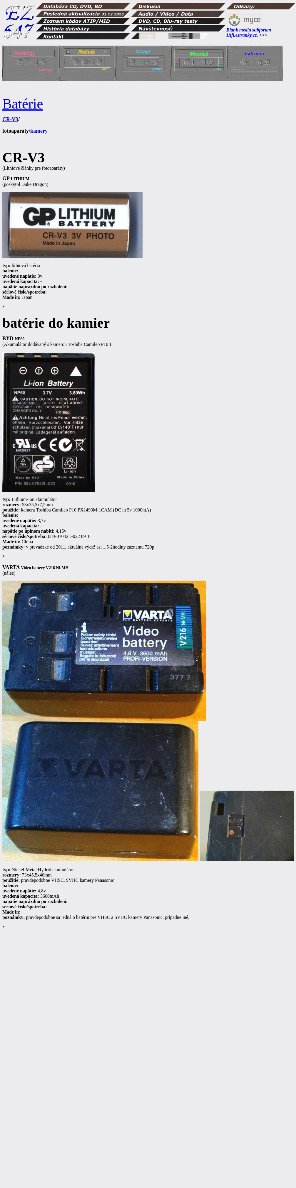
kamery (39, 131)
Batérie (22, 103)
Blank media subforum (248, 29)
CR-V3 (10, 119)
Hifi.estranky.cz (241, 35)
